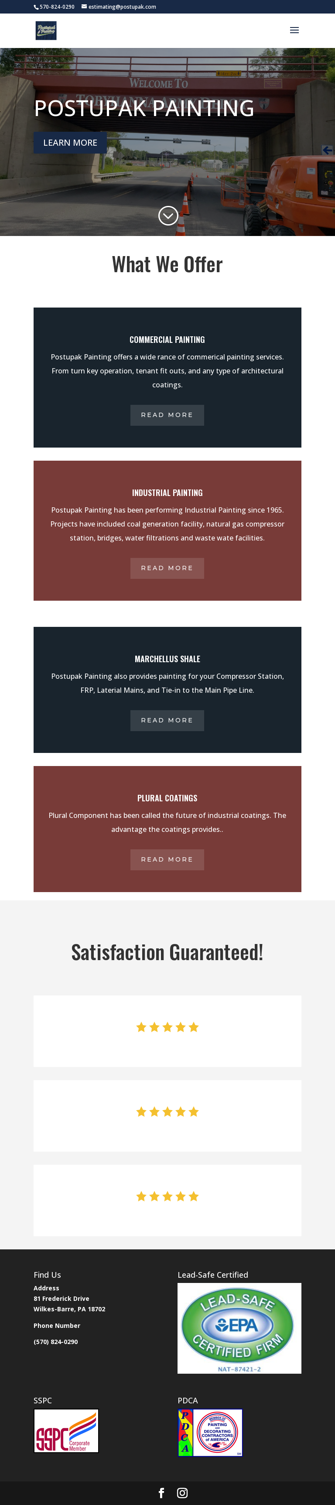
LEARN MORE (70, 142)
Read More (167, 415)
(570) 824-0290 (56, 1341)
